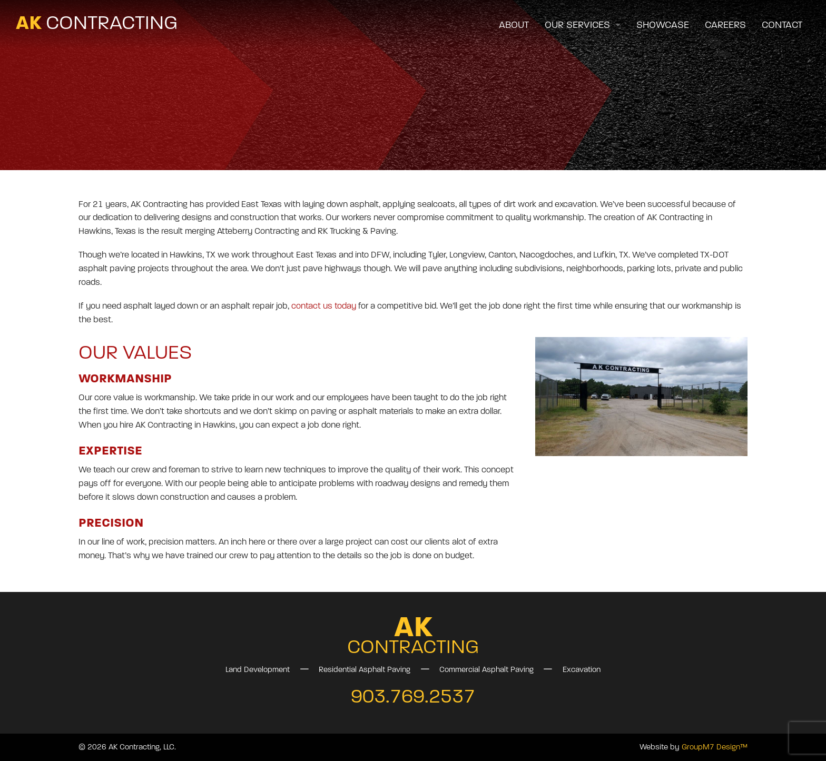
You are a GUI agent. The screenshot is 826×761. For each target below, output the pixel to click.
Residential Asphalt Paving (364, 669)
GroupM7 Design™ (715, 747)
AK (97, 22)
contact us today (322, 306)
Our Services (577, 25)
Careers (725, 25)
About (514, 25)
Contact (782, 25)
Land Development (257, 669)
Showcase (662, 25)
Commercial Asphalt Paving (486, 669)
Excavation (582, 669)
